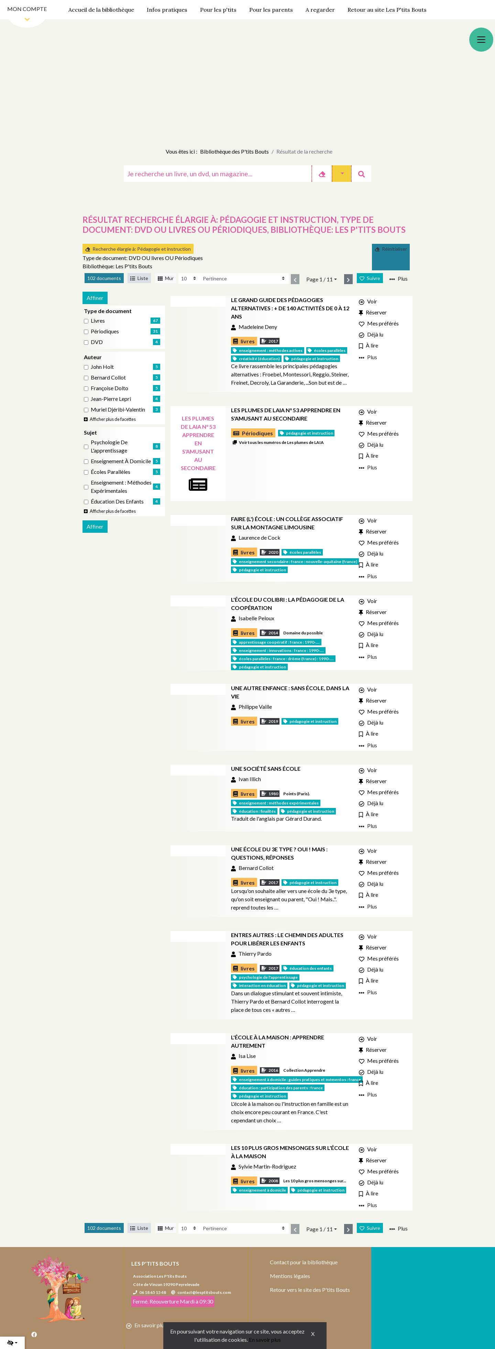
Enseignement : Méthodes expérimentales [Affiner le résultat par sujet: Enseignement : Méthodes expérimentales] (121, 486)
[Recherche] (217, 173)
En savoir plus (265, 1339)
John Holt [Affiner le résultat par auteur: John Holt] (102, 366)
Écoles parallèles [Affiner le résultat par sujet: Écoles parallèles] (110, 471)
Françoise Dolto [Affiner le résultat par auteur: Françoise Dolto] (109, 388)
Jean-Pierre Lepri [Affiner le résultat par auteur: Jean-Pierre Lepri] (111, 398)
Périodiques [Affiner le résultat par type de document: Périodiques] (105, 331)
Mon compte (27, 9)
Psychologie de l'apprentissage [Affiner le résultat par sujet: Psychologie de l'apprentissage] (109, 446)
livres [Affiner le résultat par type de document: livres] (98, 320)
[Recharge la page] (189, 278)
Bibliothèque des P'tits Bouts (234, 151)
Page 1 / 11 (319, 279)
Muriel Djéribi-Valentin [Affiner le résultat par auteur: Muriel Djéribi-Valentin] (118, 409)
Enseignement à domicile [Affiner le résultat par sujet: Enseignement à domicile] (121, 461)
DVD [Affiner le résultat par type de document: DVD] (97, 342)
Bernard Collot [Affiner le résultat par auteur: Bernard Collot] (108, 377)
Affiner (95, 297)
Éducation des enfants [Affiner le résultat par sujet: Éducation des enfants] (117, 501)
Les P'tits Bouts (155, 1263)
